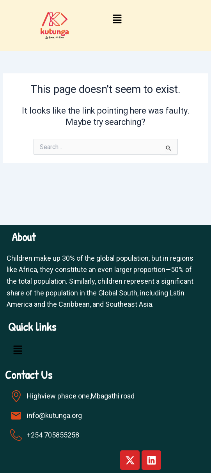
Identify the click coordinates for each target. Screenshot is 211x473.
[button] (117, 19)
